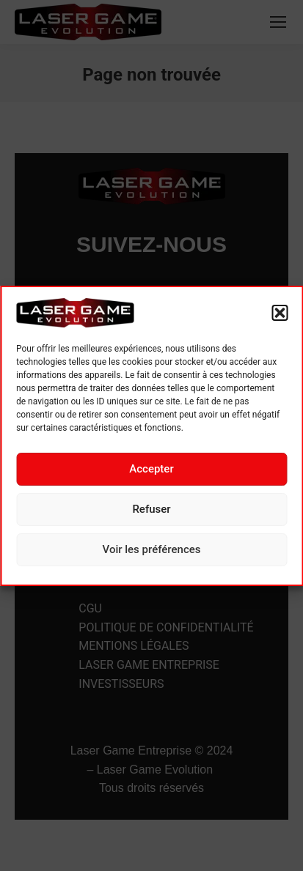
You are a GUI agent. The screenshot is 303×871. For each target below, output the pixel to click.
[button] (279, 312)
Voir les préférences (152, 549)
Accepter (151, 468)
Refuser (151, 509)
